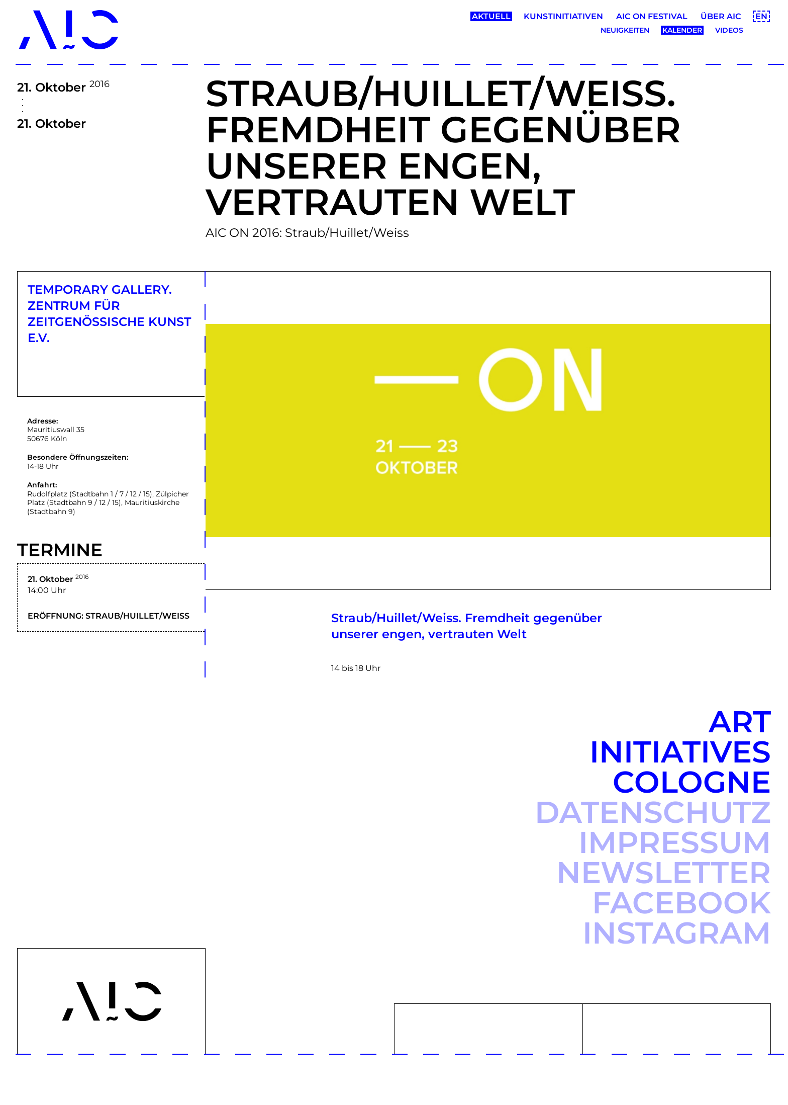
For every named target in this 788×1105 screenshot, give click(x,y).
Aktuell (491, 16)
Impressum (674, 842)
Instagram (676, 932)
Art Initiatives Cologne (680, 751)
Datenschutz (653, 812)
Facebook (681, 902)
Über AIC (721, 16)
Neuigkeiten (625, 30)
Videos (729, 30)
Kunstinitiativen (563, 16)
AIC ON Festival (651, 16)
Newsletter (663, 872)
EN (761, 16)
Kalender (682, 30)
